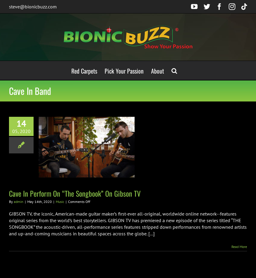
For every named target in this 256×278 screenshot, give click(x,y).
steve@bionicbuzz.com (33, 7)
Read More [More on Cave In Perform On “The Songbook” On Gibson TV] (239, 246)
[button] (174, 70)
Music (60, 201)
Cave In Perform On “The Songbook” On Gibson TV (75, 193)
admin (18, 201)
